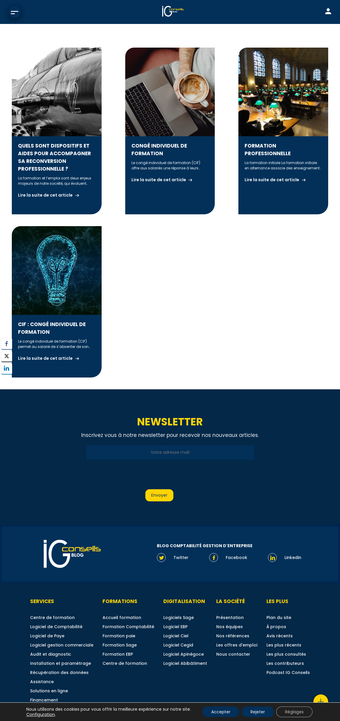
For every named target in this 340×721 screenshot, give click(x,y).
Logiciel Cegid (178, 645)
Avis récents (279, 636)
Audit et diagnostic (50, 654)
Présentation (230, 617)
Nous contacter (233, 654)
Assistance (42, 682)
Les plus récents (283, 645)
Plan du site (278, 617)
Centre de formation (52, 617)
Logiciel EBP (175, 627)
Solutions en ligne (49, 691)
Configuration (40, 714)
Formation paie (119, 636)
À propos (276, 627)
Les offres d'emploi (236, 645)
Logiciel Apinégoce (183, 654)
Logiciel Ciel (175, 636)
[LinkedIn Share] (6, 368)
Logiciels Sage (178, 617)
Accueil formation (122, 617)
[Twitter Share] (6, 356)
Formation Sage (120, 645)
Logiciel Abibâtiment (185, 663)
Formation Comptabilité (128, 627)
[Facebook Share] (6, 343)
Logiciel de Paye (47, 636)
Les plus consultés (286, 654)
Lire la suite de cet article (45, 195)
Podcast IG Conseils (288, 672)
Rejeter (257, 712)
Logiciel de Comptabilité (56, 627)
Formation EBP (118, 654)
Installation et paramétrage (60, 663)
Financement (44, 700)
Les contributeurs (285, 663)
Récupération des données (59, 672)
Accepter (220, 712)
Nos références (232, 636)
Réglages (294, 712)
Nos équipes (229, 627)
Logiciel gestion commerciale (61, 645)
